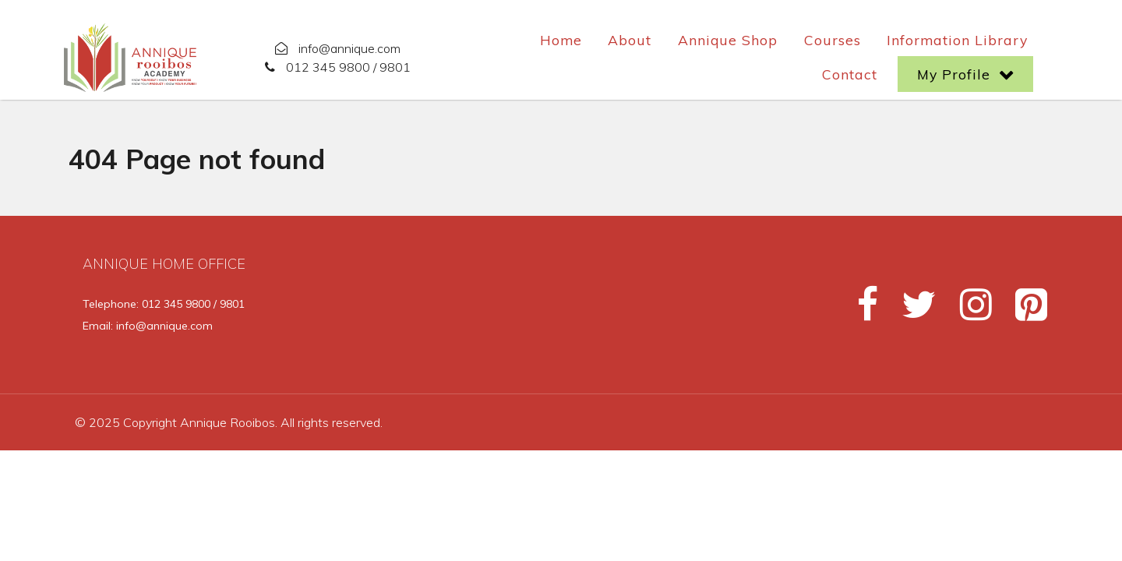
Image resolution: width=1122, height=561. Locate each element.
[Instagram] (969, 311)
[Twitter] (912, 311)
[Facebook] (860, 311)
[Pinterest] (1022, 311)
